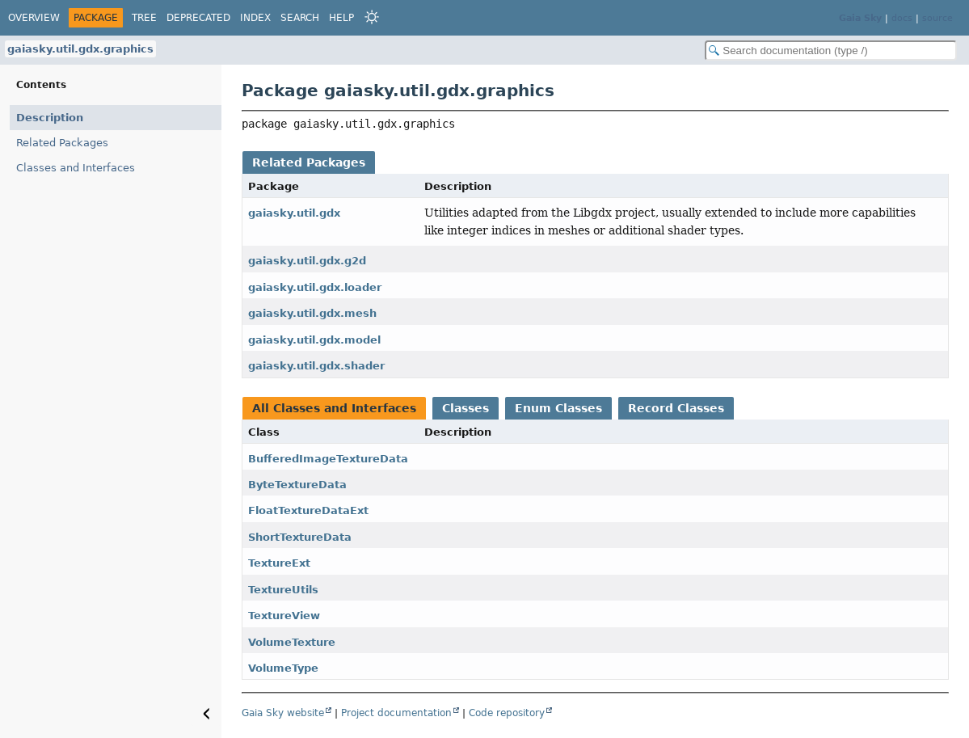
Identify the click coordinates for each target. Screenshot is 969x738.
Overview (34, 17)
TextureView (284, 615)
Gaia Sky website (283, 713)
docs (901, 18)
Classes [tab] (465, 408)
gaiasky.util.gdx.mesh (312, 313)
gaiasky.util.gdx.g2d (307, 261)
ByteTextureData (297, 485)
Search (299, 17)
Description (49, 118)
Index (255, 17)
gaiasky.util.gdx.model (314, 340)
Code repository (507, 713)
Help (341, 17)
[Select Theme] (372, 17)
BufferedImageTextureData (328, 459)
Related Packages (62, 143)
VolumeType (283, 668)
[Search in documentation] (831, 50)
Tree (144, 17)
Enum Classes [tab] (558, 408)
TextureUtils (283, 590)
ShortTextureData (300, 537)
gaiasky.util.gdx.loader (314, 287)
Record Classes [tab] (676, 408)
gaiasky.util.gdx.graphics (80, 49)
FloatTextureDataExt (308, 510)
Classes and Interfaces (75, 168)
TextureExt (279, 563)
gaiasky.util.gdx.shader (316, 366)
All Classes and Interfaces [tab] (334, 408)
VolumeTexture (291, 642)
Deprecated (198, 17)
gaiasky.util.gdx (294, 213)
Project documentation (396, 713)
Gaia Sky (860, 18)
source (937, 18)
